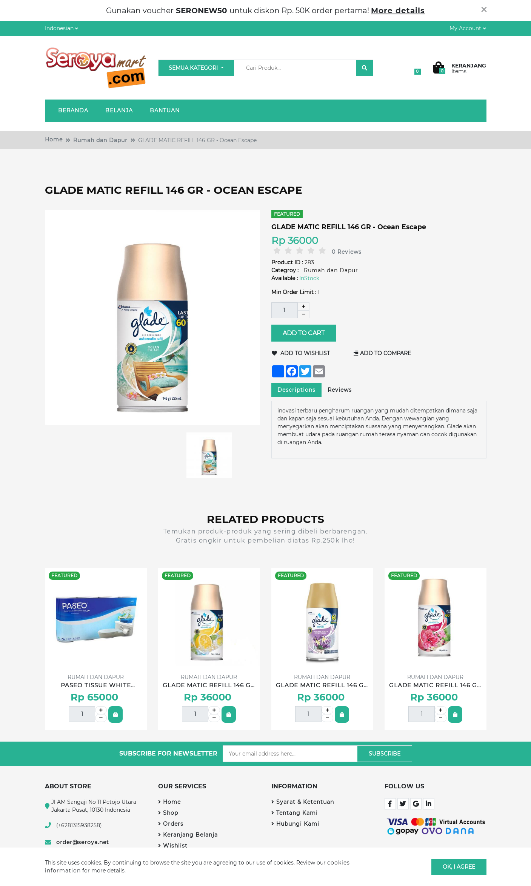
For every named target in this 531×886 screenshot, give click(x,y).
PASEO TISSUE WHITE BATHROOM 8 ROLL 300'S (96, 686)
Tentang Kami (294, 812)
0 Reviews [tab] (347, 251)
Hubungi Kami (295, 823)
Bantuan (165, 110)
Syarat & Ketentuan (302, 802)
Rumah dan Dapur (100, 140)
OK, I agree (459, 866)
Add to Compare (382, 353)
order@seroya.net (82, 842)
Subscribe (384, 753)
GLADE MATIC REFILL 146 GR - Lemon (209, 686)
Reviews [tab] (340, 389)
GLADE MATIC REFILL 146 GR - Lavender (322, 686)
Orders (170, 823)
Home (54, 139)
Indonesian (59, 28)
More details (398, 10)
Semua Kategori (194, 67)
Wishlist (173, 845)
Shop (168, 812)
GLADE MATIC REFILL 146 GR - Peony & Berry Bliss (435, 686)
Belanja (119, 110)
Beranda (73, 110)
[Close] (484, 9)
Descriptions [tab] (296, 389)
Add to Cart (303, 333)
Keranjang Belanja (188, 834)
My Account (465, 28)
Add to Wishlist (301, 353)
